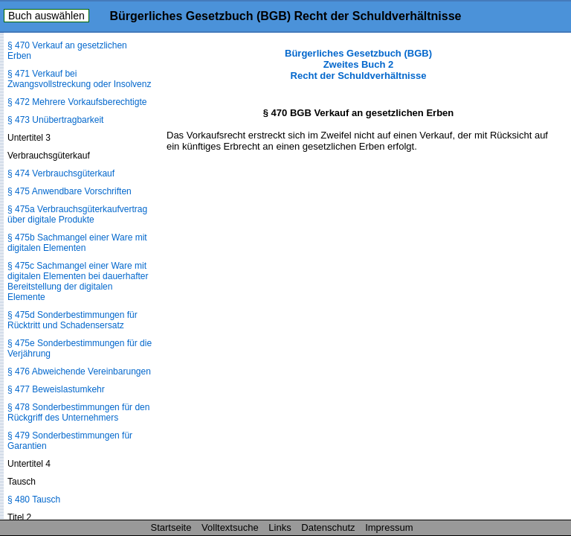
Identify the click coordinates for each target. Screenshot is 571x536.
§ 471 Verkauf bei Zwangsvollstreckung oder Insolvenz (79, 78)
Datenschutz (328, 527)
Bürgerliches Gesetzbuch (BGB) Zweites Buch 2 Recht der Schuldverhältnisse (358, 64)
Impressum (389, 527)
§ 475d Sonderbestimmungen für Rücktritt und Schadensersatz (72, 320)
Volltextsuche (230, 527)
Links (279, 527)
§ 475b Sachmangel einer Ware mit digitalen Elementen (77, 242)
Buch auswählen (46, 16)
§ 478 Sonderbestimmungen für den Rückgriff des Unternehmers (78, 412)
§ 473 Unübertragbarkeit (55, 120)
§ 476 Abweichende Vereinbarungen (79, 371)
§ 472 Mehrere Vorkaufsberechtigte (76, 102)
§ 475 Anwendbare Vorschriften (69, 191)
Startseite (171, 527)
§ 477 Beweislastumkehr (56, 389)
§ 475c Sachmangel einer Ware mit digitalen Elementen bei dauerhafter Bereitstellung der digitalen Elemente (77, 281)
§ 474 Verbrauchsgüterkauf (60, 173)
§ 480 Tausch (33, 499)
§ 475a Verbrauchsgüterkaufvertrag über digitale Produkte (77, 214)
